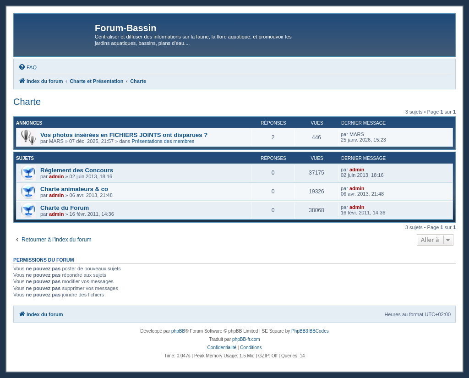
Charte (27, 102)
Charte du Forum (64, 207)
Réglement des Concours (76, 170)
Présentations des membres (162, 141)
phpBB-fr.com (246, 339)
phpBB (178, 331)
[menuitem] (27, 67)
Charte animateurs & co (74, 189)
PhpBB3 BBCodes (310, 331)
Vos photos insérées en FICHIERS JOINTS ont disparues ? (123, 134)
